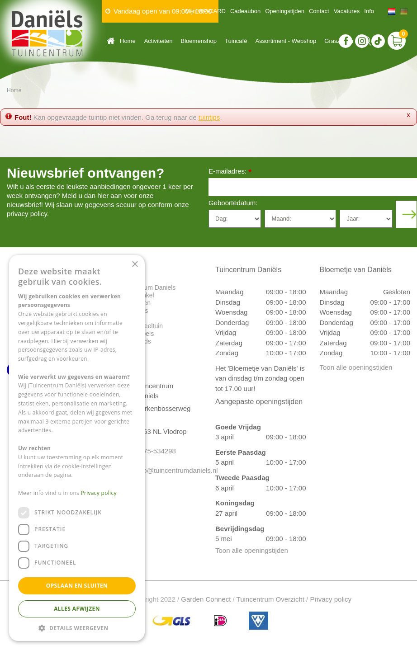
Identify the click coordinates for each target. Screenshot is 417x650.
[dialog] (77, 448)
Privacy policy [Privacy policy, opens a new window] (99, 493)
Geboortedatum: (232, 203)
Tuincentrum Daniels (147, 287)
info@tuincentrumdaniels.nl (165, 470)
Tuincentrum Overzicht (270, 599)
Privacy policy (330, 599)
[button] (77, 627)
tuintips (209, 117)
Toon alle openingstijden (251, 550)
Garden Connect (206, 599)
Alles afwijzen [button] (77, 608)
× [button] (134, 264)
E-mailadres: (229, 172)
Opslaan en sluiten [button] (77, 585)
